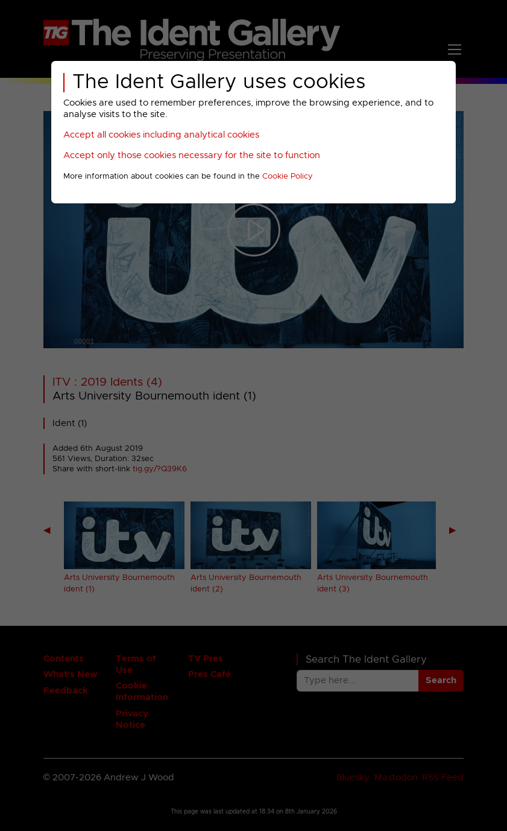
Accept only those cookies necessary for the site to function (191, 155)
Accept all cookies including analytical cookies (161, 134)
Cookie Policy (287, 176)
